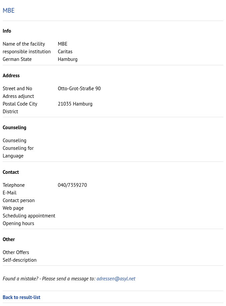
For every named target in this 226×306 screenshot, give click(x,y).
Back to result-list (21, 297)
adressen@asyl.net (115, 278)
